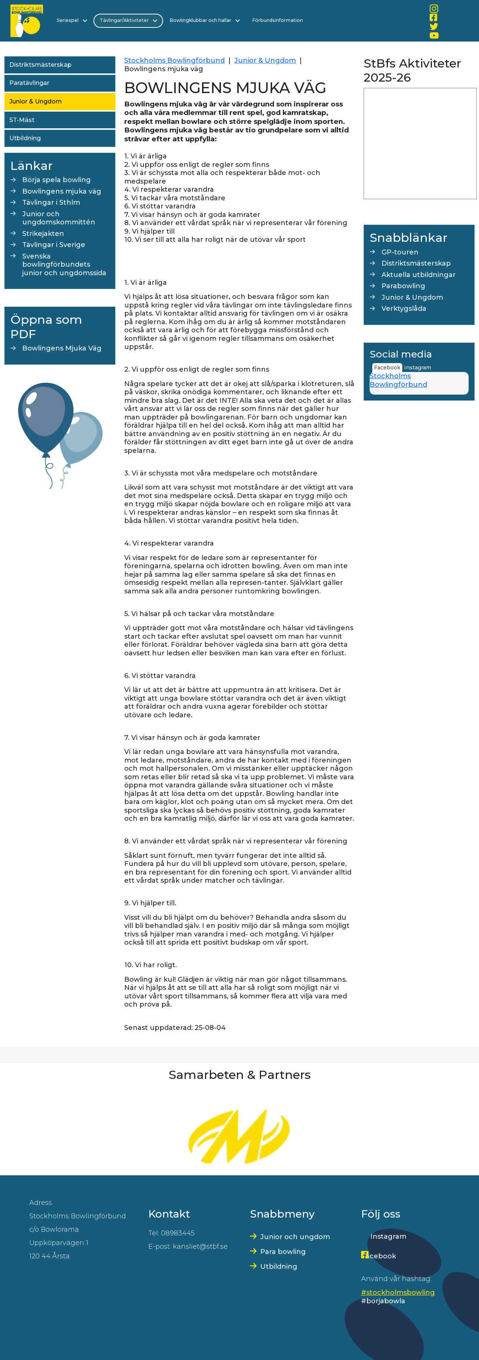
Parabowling (403, 286)
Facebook (378, 1256)
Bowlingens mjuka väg (61, 191)
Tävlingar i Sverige (53, 245)
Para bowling (283, 1252)
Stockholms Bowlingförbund (174, 60)
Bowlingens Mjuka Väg (62, 348)
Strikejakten (43, 234)
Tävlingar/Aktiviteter (127, 20)
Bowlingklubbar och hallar (203, 20)
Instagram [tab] (417, 367)
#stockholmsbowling (398, 1292)
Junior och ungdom (295, 1237)
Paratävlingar (29, 82)
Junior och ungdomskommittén (58, 218)
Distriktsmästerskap (40, 64)
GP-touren (400, 252)
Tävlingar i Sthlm (51, 202)
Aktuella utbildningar (418, 275)
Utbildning (25, 138)
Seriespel (72, 20)
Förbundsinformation (274, 20)
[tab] (435, 364)
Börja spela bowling (56, 180)
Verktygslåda (403, 308)
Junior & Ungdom (35, 101)
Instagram (388, 1236)
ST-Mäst (21, 120)
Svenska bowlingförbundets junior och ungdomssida (64, 264)
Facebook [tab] (387, 367)
